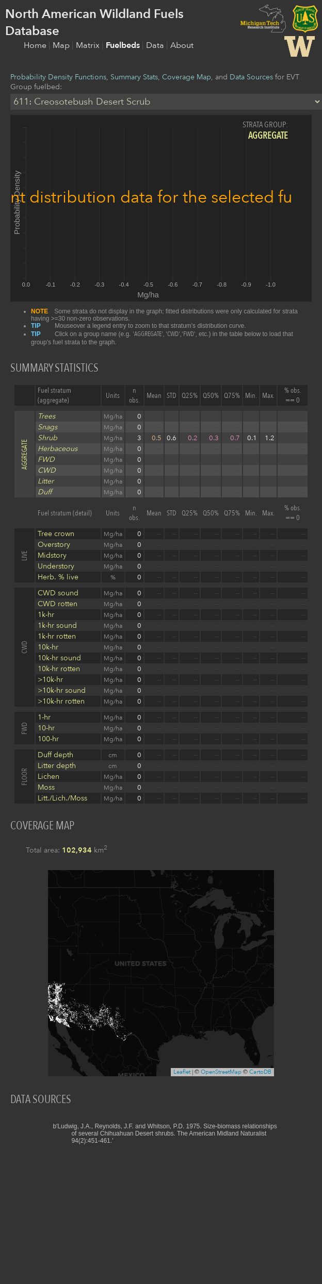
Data (156, 45)
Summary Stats (134, 77)
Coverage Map (186, 77)
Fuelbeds (124, 45)
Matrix (89, 45)
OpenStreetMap (221, 1072)
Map (62, 45)
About (182, 45)
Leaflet (181, 1072)
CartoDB (260, 1072)
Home (36, 45)
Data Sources (251, 77)
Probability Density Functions (58, 77)
